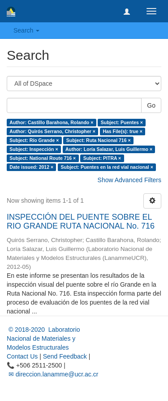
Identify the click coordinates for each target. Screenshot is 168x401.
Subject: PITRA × (102, 158)
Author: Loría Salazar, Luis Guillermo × (108, 149)
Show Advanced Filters (129, 180)
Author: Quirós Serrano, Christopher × (52, 131)
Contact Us (22, 356)
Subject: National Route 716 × (42, 158)
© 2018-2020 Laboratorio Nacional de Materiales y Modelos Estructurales (43, 338)
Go (151, 105)
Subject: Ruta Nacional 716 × (98, 140)
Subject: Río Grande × (34, 140)
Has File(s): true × (122, 131)
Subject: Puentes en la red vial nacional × (107, 167)
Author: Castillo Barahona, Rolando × (51, 122)
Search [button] (26, 30)
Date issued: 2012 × (31, 167)
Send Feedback (65, 356)
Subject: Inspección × (33, 149)
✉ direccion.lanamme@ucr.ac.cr (52, 374)
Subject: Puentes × (122, 122)
